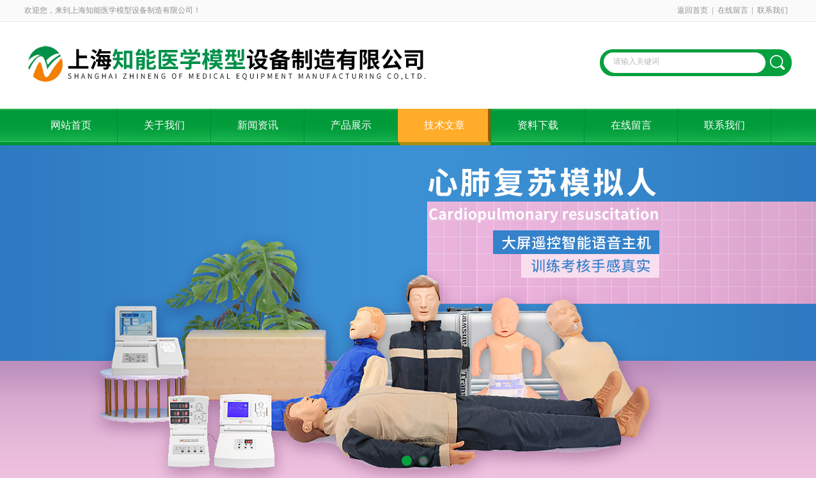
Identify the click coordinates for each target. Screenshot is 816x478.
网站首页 (71, 125)
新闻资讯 (257, 125)
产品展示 (351, 125)
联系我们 (772, 10)
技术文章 (444, 125)
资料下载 (537, 125)
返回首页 (692, 10)
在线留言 (733, 10)
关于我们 (164, 125)
